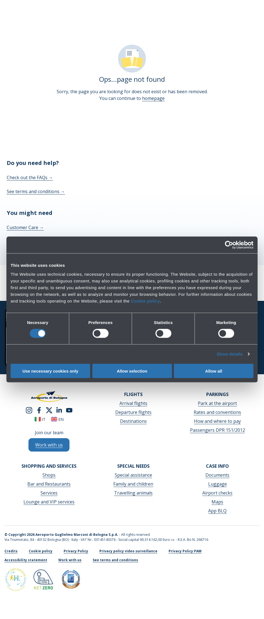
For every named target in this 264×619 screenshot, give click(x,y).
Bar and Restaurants (49, 484)
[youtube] (69, 410)
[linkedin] (59, 410)
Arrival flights (133, 403)
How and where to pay (217, 421)
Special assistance (133, 475)
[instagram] (29, 410)
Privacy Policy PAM (185, 551)
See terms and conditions (36, 191)
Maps (217, 502)
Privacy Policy (76, 551)
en (57, 419)
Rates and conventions (217, 412)
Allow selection (132, 370)
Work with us (69, 560)
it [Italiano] (40, 419)
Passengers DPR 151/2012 (217, 430)
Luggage (217, 484)
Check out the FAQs (30, 177)
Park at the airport (217, 403)
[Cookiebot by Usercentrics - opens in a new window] (229, 245)
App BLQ (217, 511)
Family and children (133, 484)
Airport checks (217, 493)
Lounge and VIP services (49, 502)
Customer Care (25, 227)
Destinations (133, 421)
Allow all (213, 370)
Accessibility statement (25, 560)
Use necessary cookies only (50, 370)
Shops (49, 475)
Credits (11, 551)
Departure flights (133, 412)
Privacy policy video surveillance (128, 551)
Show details (230, 354)
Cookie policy (145, 300)
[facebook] (39, 410)
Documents (217, 475)
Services (48, 493)
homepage (153, 98)
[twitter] (49, 410)
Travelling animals (133, 493)
